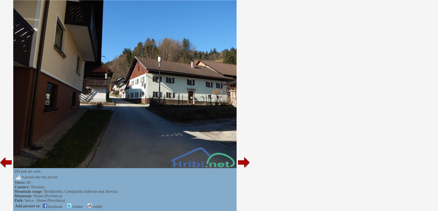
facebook (53, 207)
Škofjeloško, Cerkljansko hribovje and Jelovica (81, 191)
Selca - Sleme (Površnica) (45, 200)
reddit (94, 207)
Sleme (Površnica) (47, 196)
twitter (75, 207)
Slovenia (38, 187)
